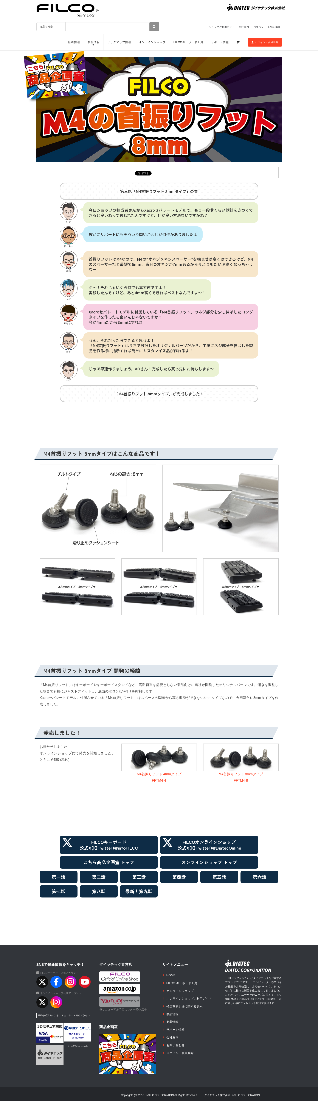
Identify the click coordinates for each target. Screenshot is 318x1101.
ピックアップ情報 (119, 42)
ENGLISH (274, 27)
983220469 (78, 1038)
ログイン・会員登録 (264, 42)
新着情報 (74, 42)
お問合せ (258, 27)
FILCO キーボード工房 (181, 983)
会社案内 (244, 27)
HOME (170, 975)
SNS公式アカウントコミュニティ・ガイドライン (64, 1015)
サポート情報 (220, 42)
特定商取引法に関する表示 (184, 1006)
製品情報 (94, 42)
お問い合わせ (175, 1045)
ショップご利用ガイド (222, 27)
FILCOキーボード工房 (188, 42)
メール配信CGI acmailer (77, 1046)
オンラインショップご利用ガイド (189, 998)
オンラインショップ (152, 42)
